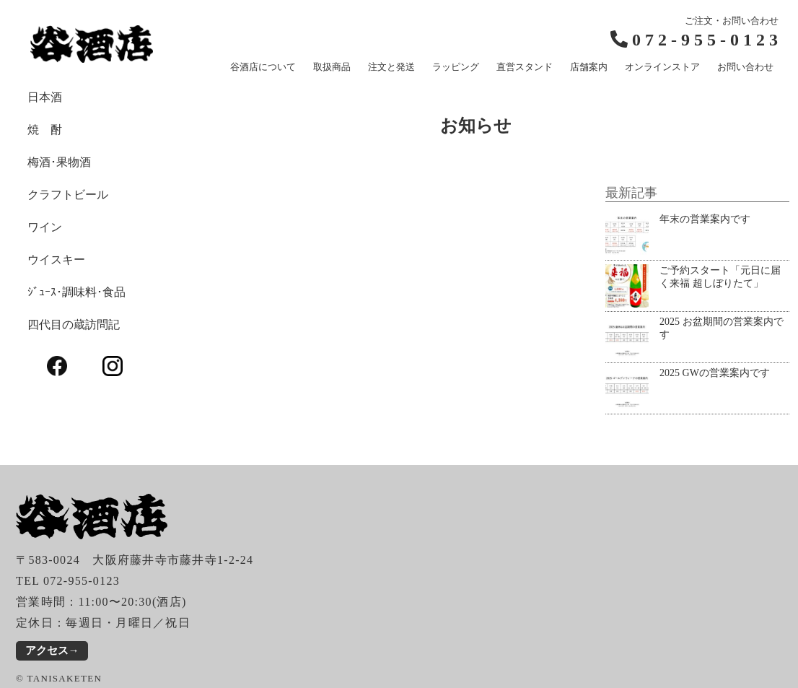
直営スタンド (524, 66)
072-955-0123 (707, 39)
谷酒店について (263, 66)
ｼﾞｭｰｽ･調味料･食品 (76, 292)
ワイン (44, 227)
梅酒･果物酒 (59, 162)
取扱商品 (332, 66)
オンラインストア (662, 66)
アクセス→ (52, 650)
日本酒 (44, 97)
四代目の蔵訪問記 (73, 324)
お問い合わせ (745, 66)
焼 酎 (44, 129)
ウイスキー (56, 259)
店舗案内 (589, 66)
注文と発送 (391, 66)
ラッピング (455, 66)
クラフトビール (67, 194)
